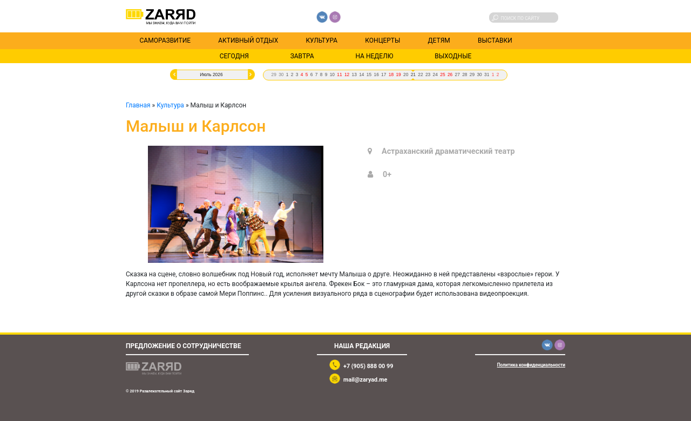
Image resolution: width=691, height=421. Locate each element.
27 (457, 74)
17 (383, 74)
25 (442, 74)
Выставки (495, 41)
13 (354, 74)
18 (391, 74)
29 (273, 74)
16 (376, 74)
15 (369, 74)
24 (435, 74)
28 (464, 74)
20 (405, 74)
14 (361, 74)
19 (398, 74)
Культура (321, 41)
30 (281, 74)
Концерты (382, 41)
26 (450, 74)
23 (427, 74)
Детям (439, 41)
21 (413, 74)
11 (339, 74)
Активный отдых (248, 41)
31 (486, 74)
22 (420, 74)
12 (346, 74)
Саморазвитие (165, 41)
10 (332, 74)
